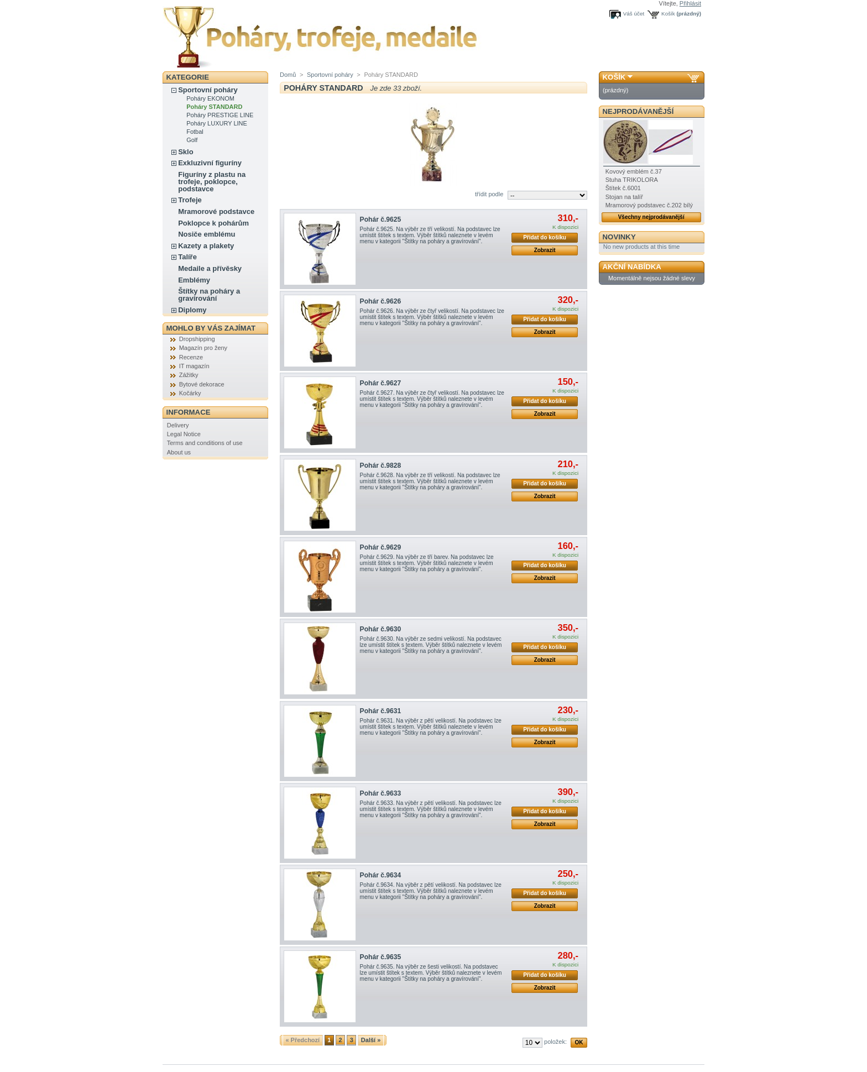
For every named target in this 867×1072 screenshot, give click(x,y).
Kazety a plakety (206, 246)
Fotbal (194, 131)
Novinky (619, 237)
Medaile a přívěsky (210, 268)
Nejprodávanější (638, 111)
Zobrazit (545, 250)
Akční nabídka (632, 267)
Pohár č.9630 (380, 629)
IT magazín (194, 366)
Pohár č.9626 (380, 301)
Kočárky (190, 393)
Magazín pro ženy (203, 347)
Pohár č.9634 (380, 875)
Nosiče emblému (206, 234)
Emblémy (194, 280)
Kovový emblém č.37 (633, 171)
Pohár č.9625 (380, 219)
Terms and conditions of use (205, 443)
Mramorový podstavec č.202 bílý (649, 205)
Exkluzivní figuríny (210, 163)
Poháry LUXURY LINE (216, 123)
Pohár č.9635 (380, 957)
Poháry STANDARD (214, 106)
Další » (370, 1040)
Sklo (185, 152)
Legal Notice (184, 434)
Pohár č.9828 (380, 465)
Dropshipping (197, 339)
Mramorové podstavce (216, 211)
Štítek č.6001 (623, 188)
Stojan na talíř (624, 197)
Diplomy (192, 310)
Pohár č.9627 (380, 383)
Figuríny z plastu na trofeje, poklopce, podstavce (212, 181)
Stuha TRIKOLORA (631, 179)
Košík (668, 14)
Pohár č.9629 (380, 547)
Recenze (191, 357)
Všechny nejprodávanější (651, 217)
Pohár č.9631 (380, 711)
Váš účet (633, 14)
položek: (555, 1041)
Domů (288, 74)
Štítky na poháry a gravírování (209, 294)
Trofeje (190, 200)
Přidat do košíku (544, 237)
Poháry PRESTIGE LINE (219, 115)
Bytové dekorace (201, 384)
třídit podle (489, 194)
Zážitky (189, 375)
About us (179, 452)
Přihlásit (690, 3)
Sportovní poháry (208, 90)
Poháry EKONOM (210, 98)
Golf (191, 140)
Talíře (187, 257)
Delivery (178, 425)
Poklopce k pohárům (213, 223)
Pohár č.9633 (380, 793)
